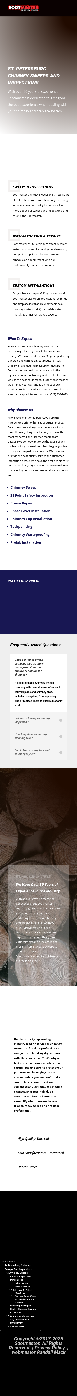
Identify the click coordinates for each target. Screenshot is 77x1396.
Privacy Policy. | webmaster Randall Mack (40, 1350)
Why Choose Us (22, 1287)
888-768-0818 (17, 1327)
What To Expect (22, 1283)
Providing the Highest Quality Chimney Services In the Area (23, 1309)
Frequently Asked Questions (23, 1291)
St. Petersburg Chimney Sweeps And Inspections (18, 1267)
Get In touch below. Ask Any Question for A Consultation (22, 1320)
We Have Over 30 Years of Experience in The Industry (25, 1299)
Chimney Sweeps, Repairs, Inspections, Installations (20, 1276)
